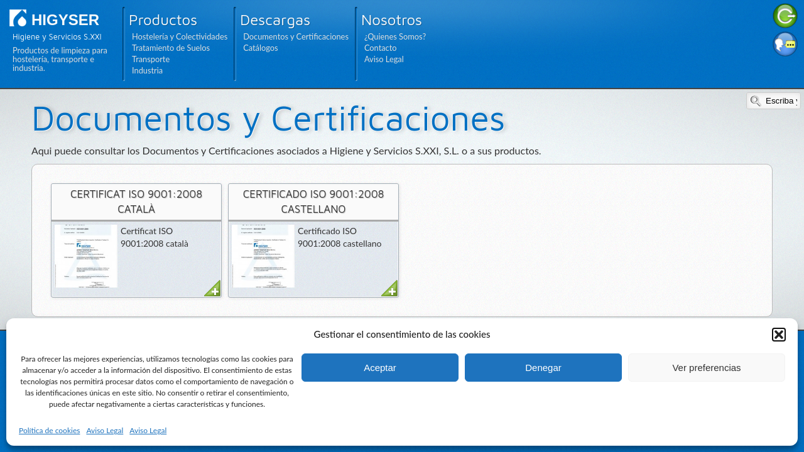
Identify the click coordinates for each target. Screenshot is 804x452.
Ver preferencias (706, 367)
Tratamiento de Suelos (171, 48)
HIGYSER (65, 19)
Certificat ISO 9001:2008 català (136, 201)
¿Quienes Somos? (395, 36)
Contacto (380, 48)
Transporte (151, 59)
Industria (147, 70)
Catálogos (260, 48)
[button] (779, 334)
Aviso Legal (104, 430)
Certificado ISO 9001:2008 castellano (313, 201)
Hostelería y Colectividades (179, 36)
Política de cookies (49, 430)
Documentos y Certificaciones (296, 36)
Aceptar (380, 367)
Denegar (543, 367)
